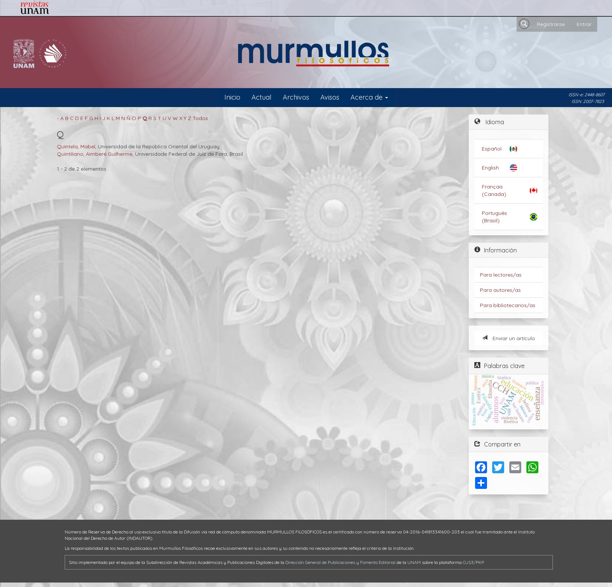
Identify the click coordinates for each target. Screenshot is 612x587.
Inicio (232, 97)
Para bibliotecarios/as (507, 305)
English (490, 167)
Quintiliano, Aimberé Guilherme (94, 154)
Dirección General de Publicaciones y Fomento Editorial (340, 562)
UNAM (414, 562)
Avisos (329, 97)
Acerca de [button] (369, 97)
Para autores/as (500, 290)
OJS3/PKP (473, 562)
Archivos (296, 97)
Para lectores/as (501, 274)
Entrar (584, 24)
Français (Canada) (494, 190)
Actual (261, 97)
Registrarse (551, 24)
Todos (200, 118)
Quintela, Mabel (76, 146)
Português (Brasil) (494, 217)
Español (492, 148)
